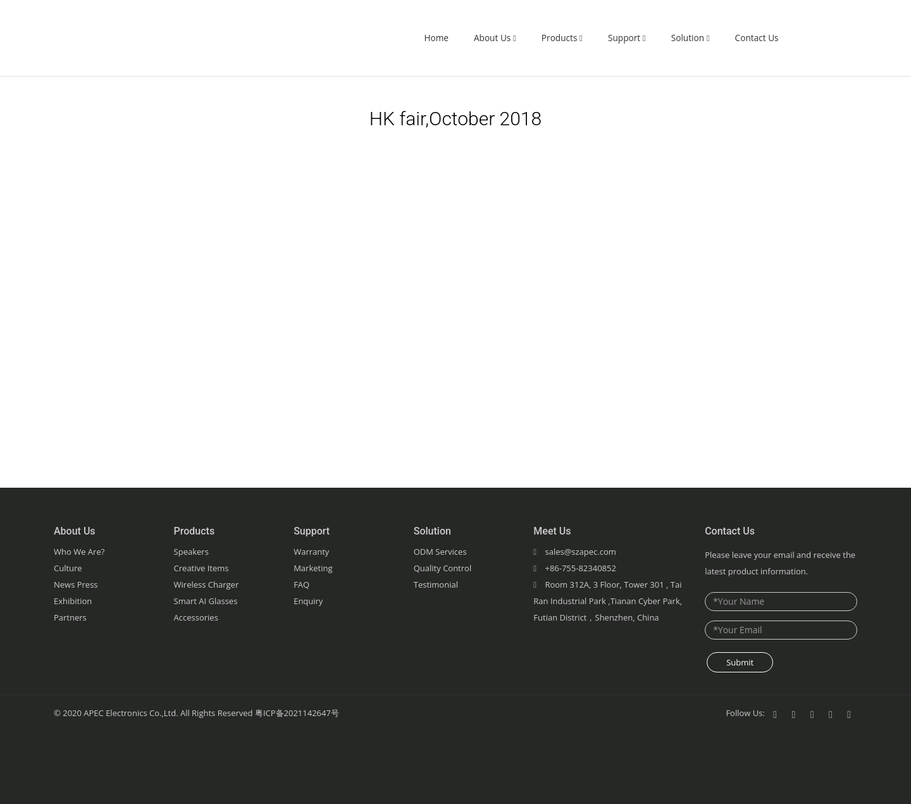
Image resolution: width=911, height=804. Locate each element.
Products (562, 38)
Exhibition (73, 601)
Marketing (313, 568)
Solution (690, 38)
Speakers (191, 551)
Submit (739, 662)
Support (627, 38)
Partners (70, 617)
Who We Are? (79, 551)
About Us (495, 38)
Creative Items (201, 568)
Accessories (196, 617)
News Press (76, 584)
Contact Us (757, 38)
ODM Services (440, 551)
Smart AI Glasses (206, 601)
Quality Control (442, 568)
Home (436, 38)
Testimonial (436, 584)
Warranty (311, 551)
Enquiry (308, 601)
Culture (68, 568)
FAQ (301, 584)
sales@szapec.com (580, 551)
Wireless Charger (206, 584)
